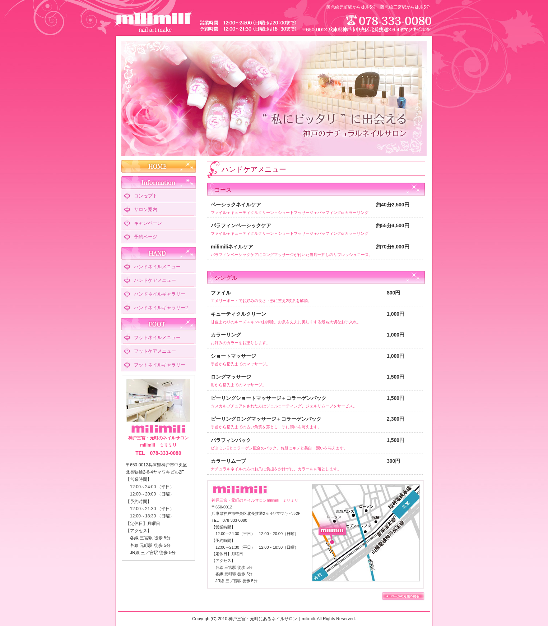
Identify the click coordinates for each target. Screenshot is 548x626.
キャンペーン (148, 223)
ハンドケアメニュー (155, 280)
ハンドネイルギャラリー (159, 294)
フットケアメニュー (155, 351)
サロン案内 (145, 209)
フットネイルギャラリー (159, 364)
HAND (158, 253)
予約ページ (145, 236)
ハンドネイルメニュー (157, 266)
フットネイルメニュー (157, 337)
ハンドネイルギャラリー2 (161, 307)
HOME (158, 166)
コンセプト (145, 195)
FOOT (158, 324)
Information (158, 182)
